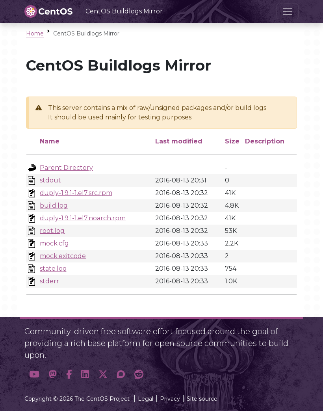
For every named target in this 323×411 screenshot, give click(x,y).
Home (35, 33)
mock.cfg (54, 243)
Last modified (178, 141)
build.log (54, 205)
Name (49, 141)
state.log (53, 268)
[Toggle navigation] (288, 11)
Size (232, 141)
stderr (49, 281)
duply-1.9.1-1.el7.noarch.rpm (83, 218)
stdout (50, 180)
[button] (34, 374)
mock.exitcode (63, 256)
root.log (52, 230)
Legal (145, 398)
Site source (202, 398)
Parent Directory (66, 167)
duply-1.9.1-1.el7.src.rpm (76, 193)
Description (264, 141)
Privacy (170, 398)
